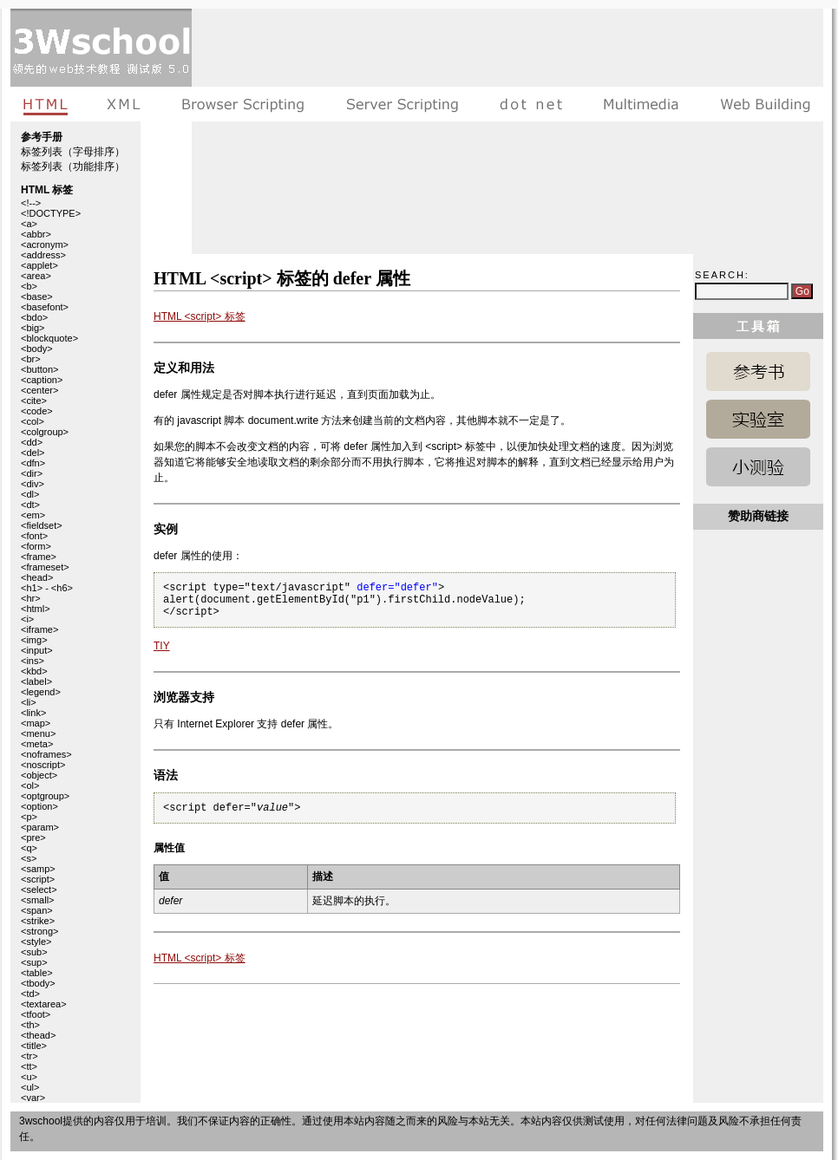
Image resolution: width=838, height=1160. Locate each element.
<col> (32, 421)
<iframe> (39, 629)
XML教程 (124, 104)
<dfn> (33, 463)
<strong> (39, 931)
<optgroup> (45, 796)
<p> (29, 816)
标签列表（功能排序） (73, 166)
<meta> (37, 744)
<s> (28, 858)
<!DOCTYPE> (51, 213)
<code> (37, 411)
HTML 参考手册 (758, 371)
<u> (29, 1077)
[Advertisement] (429, 130)
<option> (39, 806)
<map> (35, 723)
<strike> (38, 921)
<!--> (31, 203)
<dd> (32, 442)
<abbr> (36, 234)
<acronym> (45, 244)
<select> (39, 889)
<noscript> (43, 764)
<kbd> (34, 671)
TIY (162, 646)
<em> (33, 515)
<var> (33, 1097)
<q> (29, 848)
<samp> (38, 868)
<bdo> (34, 317)
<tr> (29, 1056)
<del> (33, 452)
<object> (39, 775)
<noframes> (46, 754)
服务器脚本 (402, 104)
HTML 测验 (758, 466)
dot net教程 (531, 104)
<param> (40, 827)
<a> (29, 223)
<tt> (29, 1066)
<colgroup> (45, 432)
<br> (31, 359)
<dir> (32, 473)
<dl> (30, 494)
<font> (34, 536)
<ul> (30, 1087)
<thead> (38, 1035)
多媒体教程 (641, 104)
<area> (36, 275)
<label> (36, 681)
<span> (37, 910)
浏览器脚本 (243, 104)
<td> (30, 993)
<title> (34, 1045)
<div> (32, 484)
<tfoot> (35, 1014)
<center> (39, 390)
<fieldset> (41, 525)
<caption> (41, 380)
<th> (30, 1025)
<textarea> (44, 1004)
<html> (35, 608)
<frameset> (45, 567)
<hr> (31, 598)
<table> (37, 973)
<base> (37, 296)
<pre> (33, 837)
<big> (33, 328)
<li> (28, 702)
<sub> (34, 952)
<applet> (39, 265)
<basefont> (45, 307)
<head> (37, 577)
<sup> (34, 962)
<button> (39, 369)
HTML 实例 (758, 419)
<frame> (38, 556)
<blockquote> (49, 338)
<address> (43, 255)
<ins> (32, 660)
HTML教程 (48, 104)
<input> (37, 650)
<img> (34, 640)
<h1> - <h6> (47, 588)
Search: (722, 275)
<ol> (30, 785)
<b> (29, 286)
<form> (36, 546)
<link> (33, 712)
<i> (27, 619)
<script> (38, 879)
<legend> (41, 692)
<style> (36, 941)
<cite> (34, 400)
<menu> (38, 733)
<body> (37, 348)
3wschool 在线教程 (101, 48)
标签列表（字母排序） (73, 152)
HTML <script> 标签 (200, 316)
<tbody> (38, 983)
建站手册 (761, 104)
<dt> (30, 504)
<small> (38, 900)
